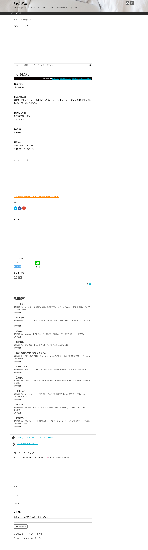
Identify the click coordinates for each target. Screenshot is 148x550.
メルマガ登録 (16, 13)
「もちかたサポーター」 (25, 444)
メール (17, 495)
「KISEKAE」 (20, 391)
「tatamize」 (19, 331)
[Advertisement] (53, 44)
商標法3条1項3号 (65, 79)
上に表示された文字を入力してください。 (31, 517)
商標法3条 (55, 79)
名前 (16, 486)
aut (90, 284)
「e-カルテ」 (20, 304)
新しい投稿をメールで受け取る (29, 538)
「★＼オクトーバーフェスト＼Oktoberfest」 (33, 438)
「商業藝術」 (20, 342)
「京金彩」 (19, 377)
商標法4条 (75, 79)
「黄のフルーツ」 (22, 418)
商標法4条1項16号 (85, 79)
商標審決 (20, 3)
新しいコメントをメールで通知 (29, 534)
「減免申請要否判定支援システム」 (30, 353)
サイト (16, 503)
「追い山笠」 (20, 317)
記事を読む (18, 312)
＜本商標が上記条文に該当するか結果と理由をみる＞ (36, 197)
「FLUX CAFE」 (22, 366)
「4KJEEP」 (19, 404)
